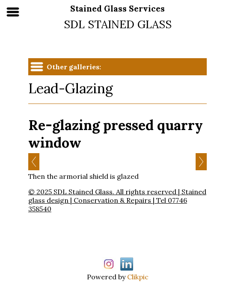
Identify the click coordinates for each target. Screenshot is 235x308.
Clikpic (138, 276)
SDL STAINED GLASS (118, 24)
